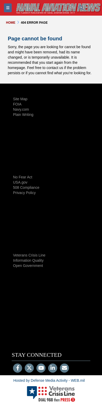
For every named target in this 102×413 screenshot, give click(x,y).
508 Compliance (26, 187)
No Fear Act (22, 177)
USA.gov (20, 182)
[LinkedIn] (52, 368)
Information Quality (28, 260)
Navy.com (21, 109)
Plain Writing (23, 114)
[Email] (64, 368)
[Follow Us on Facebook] (17, 368)
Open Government (28, 266)
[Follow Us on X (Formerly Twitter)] (29, 368)
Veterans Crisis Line (29, 255)
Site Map (20, 99)
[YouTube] (41, 368)
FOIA (17, 104)
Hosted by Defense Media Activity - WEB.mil (49, 380)
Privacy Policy (24, 193)
